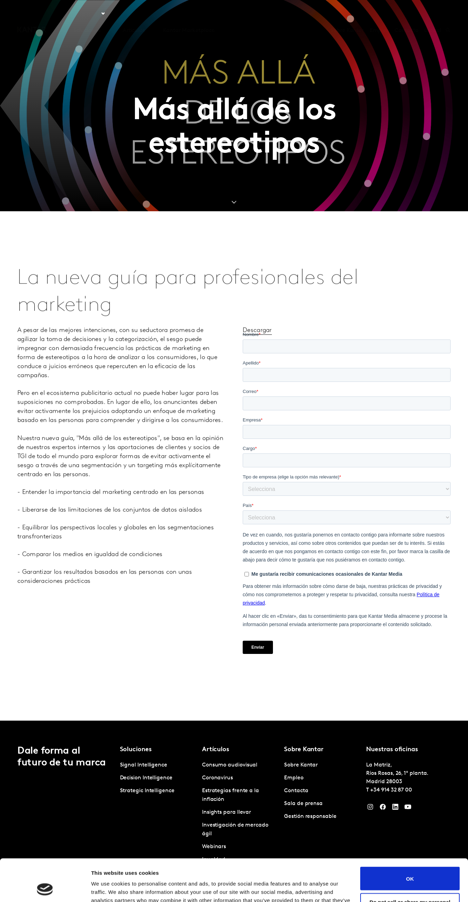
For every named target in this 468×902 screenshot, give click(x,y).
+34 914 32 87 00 (391, 790)
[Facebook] (383, 808)
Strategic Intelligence (147, 791)
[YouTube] (408, 808)
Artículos (134, 13)
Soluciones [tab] (86, 13)
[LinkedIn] (395, 808)
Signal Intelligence (143, 765)
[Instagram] (370, 808)
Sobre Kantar (347, 13)
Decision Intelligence (146, 778)
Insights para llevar (226, 812)
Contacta (407, 13)
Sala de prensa (303, 803)
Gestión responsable (310, 816)
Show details (107, 888)
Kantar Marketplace (189, 13)
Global (432, 13)
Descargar (257, 347)
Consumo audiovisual (229, 765)
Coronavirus (217, 778)
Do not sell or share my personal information (410, 865)
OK (410, 839)
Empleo (379, 13)
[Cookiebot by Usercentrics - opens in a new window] (45, 888)
